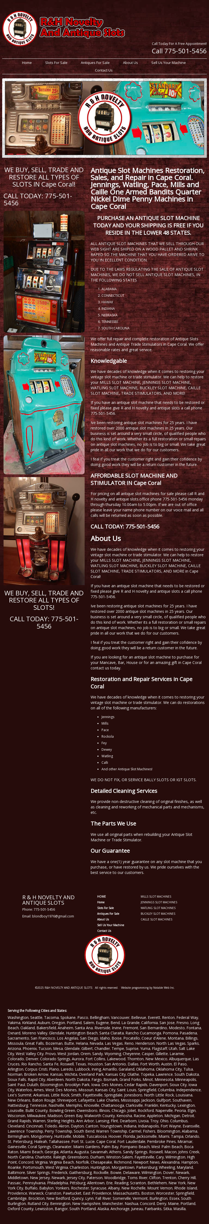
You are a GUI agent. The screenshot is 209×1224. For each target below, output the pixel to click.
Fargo (96, 1079)
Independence (188, 1089)
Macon (170, 1151)
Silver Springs (38, 1172)
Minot (148, 1079)
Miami (163, 1136)
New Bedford (58, 1198)
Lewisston (44, 1208)
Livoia (143, 1120)
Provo (50, 1053)
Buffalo (31, 1188)
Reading (121, 1182)
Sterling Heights (61, 1120)
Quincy (78, 1198)
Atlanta (66, 1151)
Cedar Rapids (135, 1084)
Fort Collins (95, 1058)
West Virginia (56, 1167)
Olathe (133, 1074)
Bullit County (36, 1110)
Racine (139, 1115)
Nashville (56, 1105)
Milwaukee (36, 1115)
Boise (117, 1038)
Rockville (101, 1172)
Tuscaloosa (96, 1136)
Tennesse (38, 1105)
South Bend (84, 1131)
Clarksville (134, 1105)
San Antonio (115, 1064)
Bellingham (99, 1017)
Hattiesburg (18, 1105)
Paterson (95, 1177)
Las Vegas (114, 1043)
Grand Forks (130, 1079)
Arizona (14, 1048)
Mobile (79, 1136)
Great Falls (34, 1043)
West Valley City (30, 1053)
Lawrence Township (25, 1131)
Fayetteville (93, 1095)
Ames (39, 1089)
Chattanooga (112, 1105)
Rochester (80, 1188)
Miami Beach (31, 1151)
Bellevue (138, 1017)
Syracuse (98, 1188)
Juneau (137, 1208)
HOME (101, 896)
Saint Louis (126, 1089)
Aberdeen (55, 1079)
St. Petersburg (20, 1141)
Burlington (158, 1198)
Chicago (119, 1110)
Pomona (170, 1033)
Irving (96, 1069)
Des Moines (112, 1084)
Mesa (58, 1048)
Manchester (112, 1203)
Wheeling (167, 1167)
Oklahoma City (169, 1069)
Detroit (188, 1115)
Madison (55, 1115)
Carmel (135, 1131)
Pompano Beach (135, 1146)
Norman (15, 1074)
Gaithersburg (80, 1172)
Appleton (155, 1115)
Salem (88, 1022)
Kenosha (124, 1115)
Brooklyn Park (77, 1084)
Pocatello (131, 1038)
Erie (109, 1182)
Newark (182, 1172)
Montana (176, 1038)
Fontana (193, 1027)
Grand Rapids (19, 1120)
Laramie (177, 1053)
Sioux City (178, 1084)
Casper (148, 1053)
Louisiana (184, 1095)
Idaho (105, 1038)
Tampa (177, 1136)
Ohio (164, 1120)
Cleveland (16, 1126)
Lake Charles (108, 1100)
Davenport (158, 1084)
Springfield (147, 1089)
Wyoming (112, 1053)
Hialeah (40, 1141)
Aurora (78, 1058)
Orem (86, 1053)
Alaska (103, 1208)
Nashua (131, 1203)
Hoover (114, 1136)
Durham (97, 1157)
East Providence (97, 1193)
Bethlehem (157, 1182)
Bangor (61, 1208)
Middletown (18, 1177)
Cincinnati (34, 1126)
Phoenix (30, 1048)
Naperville (164, 1110)
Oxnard (14, 1033)
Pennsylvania (34, 1182)
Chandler (102, 1048)
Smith (76, 1095)
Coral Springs (39, 1146)
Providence (17, 1193)
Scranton (138, 1182)
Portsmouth (33, 1167)
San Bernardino (153, 1027)
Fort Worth (149, 1064)
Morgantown (123, 1167)
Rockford (146, 1110)
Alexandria (170, 1162)
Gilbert (87, 1048)
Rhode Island (185, 1188)
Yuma (145, 1048)
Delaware (131, 1172)
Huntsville (62, 1136)
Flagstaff (159, 1048)
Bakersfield (46, 1027)
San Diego (89, 1038)
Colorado (16, 1058)
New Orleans (19, 1100)
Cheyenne (131, 1053)
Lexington (186, 1105)
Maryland (185, 1167)
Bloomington (51, 1084)
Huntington (100, 1167)
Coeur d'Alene (154, 1038)
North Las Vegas (171, 1043)
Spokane (68, 1017)
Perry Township (58, 1131)
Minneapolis (185, 1079)
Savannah (98, 1151)
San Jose (167, 1022)
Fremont (130, 1027)
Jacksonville (147, 1136)
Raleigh (59, 1157)
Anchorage (120, 1208)
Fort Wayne (171, 1126)
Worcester (165, 1193)
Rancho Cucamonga (143, 1033)
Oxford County (20, 1208)
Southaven (182, 1100)
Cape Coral (106, 1141)
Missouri (85, 1089)
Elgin (192, 1110)
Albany (114, 1188)
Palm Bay (110, 1146)
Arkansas (41, 1095)
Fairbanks (153, 1208)
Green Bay (73, 1115)
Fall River (103, 1198)
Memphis (74, 1105)
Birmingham (18, 1136)
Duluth (32, 1084)
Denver (32, 1058)
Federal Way (187, 1017)
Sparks (193, 1043)
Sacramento (18, 1038)
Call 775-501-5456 (179, 50)
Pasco (82, 1017)
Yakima (14, 1022)
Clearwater (62, 1146)
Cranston (53, 1193)
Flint (114, 1120)
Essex (174, 1198)
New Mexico (156, 1058)
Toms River (137, 1177)
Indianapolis (148, 1126)
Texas (80, 1064)
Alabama (189, 1131)
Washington (18, 1017)
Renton (168, 1017)
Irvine (116, 1027)
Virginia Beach (61, 1162)
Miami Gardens (86, 1146)
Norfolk (82, 1162)
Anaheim (65, 1027)
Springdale (113, 1095)
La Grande (130, 1022)
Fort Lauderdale (131, 1141)
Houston (95, 1064)
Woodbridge (115, 1177)
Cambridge (17, 1198)
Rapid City (36, 1079)
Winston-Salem (119, 1157)
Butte (69, 1043)
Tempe (118, 1048)
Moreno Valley (34, 1033)
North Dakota (77, 1079)
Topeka (147, 1074)
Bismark (110, 1079)
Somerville (122, 1198)
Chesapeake (101, 1162)
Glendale (56, 1033)
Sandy (97, 1053)
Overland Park (91, 1074)
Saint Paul (16, 1084)
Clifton (155, 1177)
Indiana (130, 1126)
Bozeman (54, 1043)
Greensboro (77, 1157)
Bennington (60, 1203)
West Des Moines (61, 1089)
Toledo (51, 1126)
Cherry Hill (187, 1177)
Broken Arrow (36, 1074)
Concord (26, 1162)
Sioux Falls (17, 1079)
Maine (173, 1203)
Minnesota (164, 1079)
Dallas (133, 1064)
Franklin (151, 1105)
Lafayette (86, 1100)
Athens (115, 1151)
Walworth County (99, 1115)
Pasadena (188, 1033)
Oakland (27, 1027)
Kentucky (168, 1105)
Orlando (192, 1136)
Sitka (167, 1208)
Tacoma (51, 1017)
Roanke (14, 1167)
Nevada (96, 1043)
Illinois (104, 1110)
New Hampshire (86, 1203)
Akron (64, 1126)
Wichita (70, 1074)
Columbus (179, 1120)
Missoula (15, 1043)
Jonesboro (133, 1095)
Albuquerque (180, 1058)
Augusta (81, 1151)
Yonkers (62, 1188)
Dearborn (128, 1120)
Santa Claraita (111, 1033)
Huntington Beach (82, 1033)
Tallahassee (59, 1141)
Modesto (177, 1027)
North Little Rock (159, 1095)
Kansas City (115, 1074)
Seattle (36, 1017)
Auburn (44, 1022)
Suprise (132, 1048)
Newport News (146, 1162)
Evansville (191, 1126)
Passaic (14, 1182)
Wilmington (175, 1157)
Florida (129, 1136)
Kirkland (29, 1022)
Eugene (102, 1022)
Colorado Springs (55, 1058)
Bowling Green (62, 1110)
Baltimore (16, 1172)
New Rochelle (133, 1188)
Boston (147, 1193)
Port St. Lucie (83, 1141)
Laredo (67, 1069)
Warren (39, 1120)
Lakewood (116, 1058)
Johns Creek (188, 1151)
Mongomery (42, 1136)
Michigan (172, 1115)
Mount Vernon (160, 1188)
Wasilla (179, 1208)
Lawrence (164, 1074)
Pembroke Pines (161, 1141)
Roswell (67, 1064)
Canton (91, 1126)
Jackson (148, 1100)
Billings (191, 1038)
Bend (115, 1022)
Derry (161, 1203)
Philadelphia (57, 1182)
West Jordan (68, 1053)
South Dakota (186, 1074)
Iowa (95, 1084)
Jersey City (76, 1177)
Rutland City (37, 1203)
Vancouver (120, 1017)
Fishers (149, 1131)
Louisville (16, 1110)
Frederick (59, 1172)
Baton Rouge (44, 1100)
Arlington (15, 1069)
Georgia (52, 1151)
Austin (166, 1064)
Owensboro (87, 1110)
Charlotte (43, 1157)
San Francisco (43, 1038)
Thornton (135, 1058)
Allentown (95, 1182)
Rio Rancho (31, 1064)
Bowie (115, 1172)
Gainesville (17, 1146)
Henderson (145, 1043)
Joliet (131, 1110)
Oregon (58, 1022)
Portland (74, 1022)
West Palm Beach (167, 1146)
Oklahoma (145, 1069)
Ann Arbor (85, 1120)
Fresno (182, 1022)
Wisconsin (16, 1115)
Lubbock (82, 1069)
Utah (173, 1048)
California (149, 1022)
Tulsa (188, 1069)
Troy (154, 1120)
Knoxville (91, 1105)
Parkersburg (146, 1167)
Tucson (44, 1048)
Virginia (41, 1162)
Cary (160, 1157)
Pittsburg (77, 1182)
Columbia (166, 1089)
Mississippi (130, 1100)
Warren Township (111, 1131)
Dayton (77, 1126)
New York (177, 1182)
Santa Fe (51, 1064)
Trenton (169, 1177)
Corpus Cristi (36, 1069)
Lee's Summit (20, 1095)
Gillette (162, 1053)
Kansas (56, 1074)
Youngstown (111, 1126)
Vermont (140, 1198)
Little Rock (60, 1095)
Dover (168, 1172)
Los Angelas (67, 1038)
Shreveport (66, 1100)
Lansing (102, 1120)
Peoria (180, 1110)
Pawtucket (72, 1193)
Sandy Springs (135, 1151)
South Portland (82, 1208)
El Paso (180, 1064)
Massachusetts (126, 1193)
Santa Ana (84, 1027)
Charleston (79, 1167)
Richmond (122, 1162)
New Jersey (40, 1177)
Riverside (102, 1027)
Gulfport (163, 1100)
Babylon (46, 1188)
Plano (54, 1069)
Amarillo (110, 1069)
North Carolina (20, 1157)
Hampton (189, 1162)
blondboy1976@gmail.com (53, 916)
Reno (129, 1043)
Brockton (36, 1198)
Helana (82, 1043)
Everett (154, 1017)
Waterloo (24, 1089)
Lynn (89, 1198)
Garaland (126, 1069)
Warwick (36, 1193)
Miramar (184, 1141)
